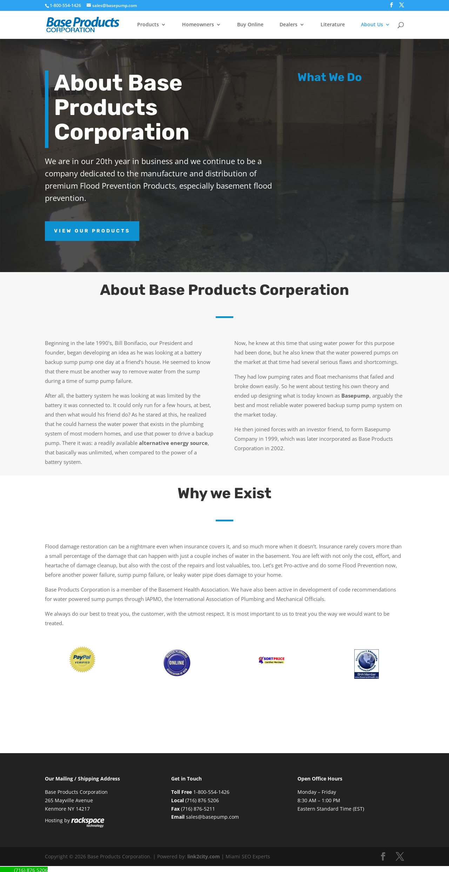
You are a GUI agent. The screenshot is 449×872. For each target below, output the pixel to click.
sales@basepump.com (212, 816)
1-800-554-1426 (66, 5)
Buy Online (250, 25)
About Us (372, 25)
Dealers (288, 25)
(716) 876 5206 (202, 800)
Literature (333, 25)
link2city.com (203, 856)
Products (148, 25)
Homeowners (198, 25)
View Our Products (92, 231)
